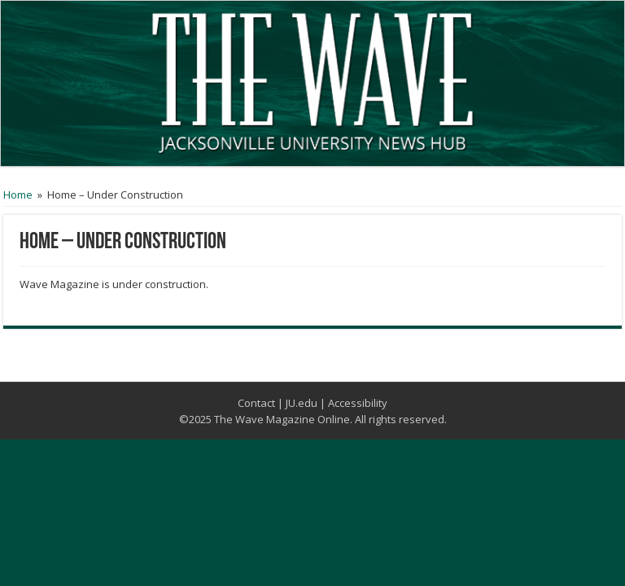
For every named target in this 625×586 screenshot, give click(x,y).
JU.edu (301, 403)
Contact (256, 403)
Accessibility (357, 403)
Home (18, 194)
